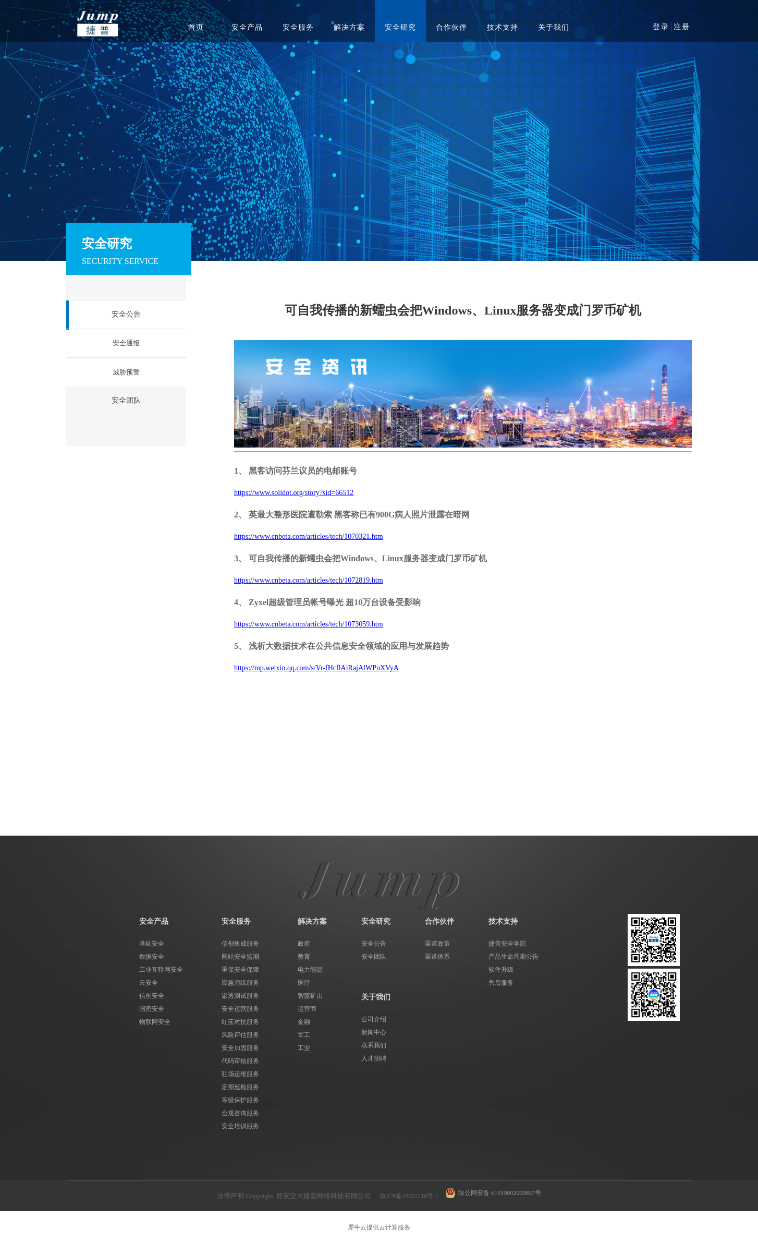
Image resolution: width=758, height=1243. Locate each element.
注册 (682, 27)
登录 (661, 27)
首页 (196, 27)
